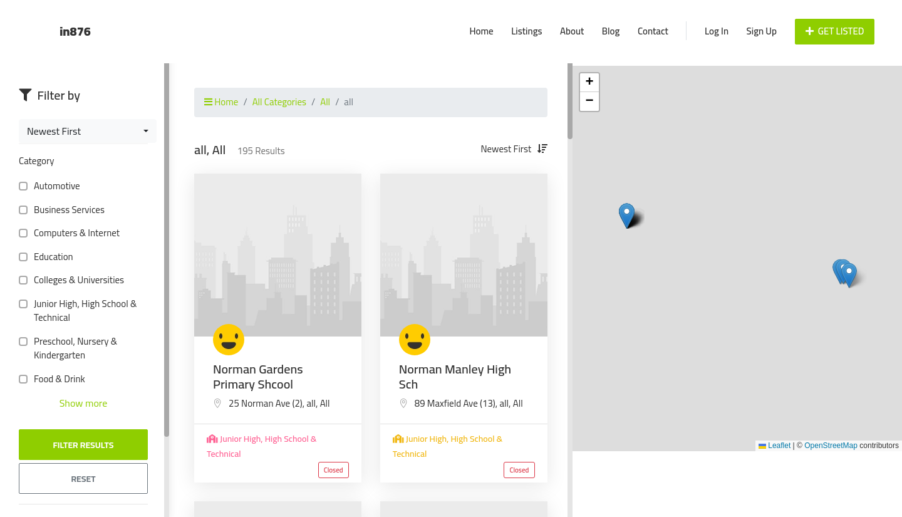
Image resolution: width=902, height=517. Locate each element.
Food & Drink (57, 379)
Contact (653, 31)
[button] (849, 275)
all (311, 403)
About (572, 31)
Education (51, 257)
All (325, 102)
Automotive (54, 186)
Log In (716, 31)
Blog (611, 31)
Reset (83, 479)
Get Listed (835, 31)
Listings (526, 31)
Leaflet (775, 445)
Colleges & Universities (76, 280)
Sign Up (762, 31)
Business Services (67, 210)
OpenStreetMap (831, 445)
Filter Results (83, 445)
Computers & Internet (74, 233)
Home (481, 31)
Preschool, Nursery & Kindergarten (68, 349)
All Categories (279, 102)
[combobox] (88, 131)
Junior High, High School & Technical (78, 311)
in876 (75, 31)
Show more (84, 403)
